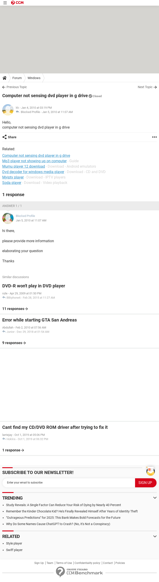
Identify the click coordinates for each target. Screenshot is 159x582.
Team (50, 563)
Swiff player (14, 550)
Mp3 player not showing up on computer (34, 161)
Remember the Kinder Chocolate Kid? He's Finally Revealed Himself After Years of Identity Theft (72, 511)
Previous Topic (17, 87)
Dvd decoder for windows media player (33, 172)
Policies (120, 563)
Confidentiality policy (87, 563)
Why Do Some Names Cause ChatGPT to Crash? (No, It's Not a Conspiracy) (58, 524)
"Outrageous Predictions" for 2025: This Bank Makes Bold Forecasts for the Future (63, 517)
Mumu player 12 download (23, 166)
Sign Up (39, 563)
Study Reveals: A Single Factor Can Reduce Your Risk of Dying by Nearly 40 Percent (63, 505)
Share (12, 137)
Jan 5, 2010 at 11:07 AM (57, 112)
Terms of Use (64, 563)
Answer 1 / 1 (12, 206)
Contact (108, 563)
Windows (34, 78)
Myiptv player (13, 177)
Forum (17, 78)
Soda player (11, 183)
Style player (14, 543)
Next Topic (145, 87)
